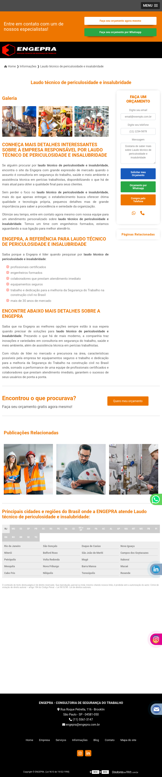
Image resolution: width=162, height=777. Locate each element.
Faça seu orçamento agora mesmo (120, 20)
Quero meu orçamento (128, 401)
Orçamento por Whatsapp (138, 187)
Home (29, 740)
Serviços (61, 740)
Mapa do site (128, 740)
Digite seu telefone (138, 124)
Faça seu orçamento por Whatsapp (120, 32)
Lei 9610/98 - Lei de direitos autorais (74, 587)
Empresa (44, 740)
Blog (96, 740)
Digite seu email (138, 110)
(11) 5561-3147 (81, 719)
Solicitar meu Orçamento (138, 174)
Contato (110, 740)
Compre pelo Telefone (138, 200)
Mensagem (138, 139)
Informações (80, 740)
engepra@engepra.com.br (81, 724)
